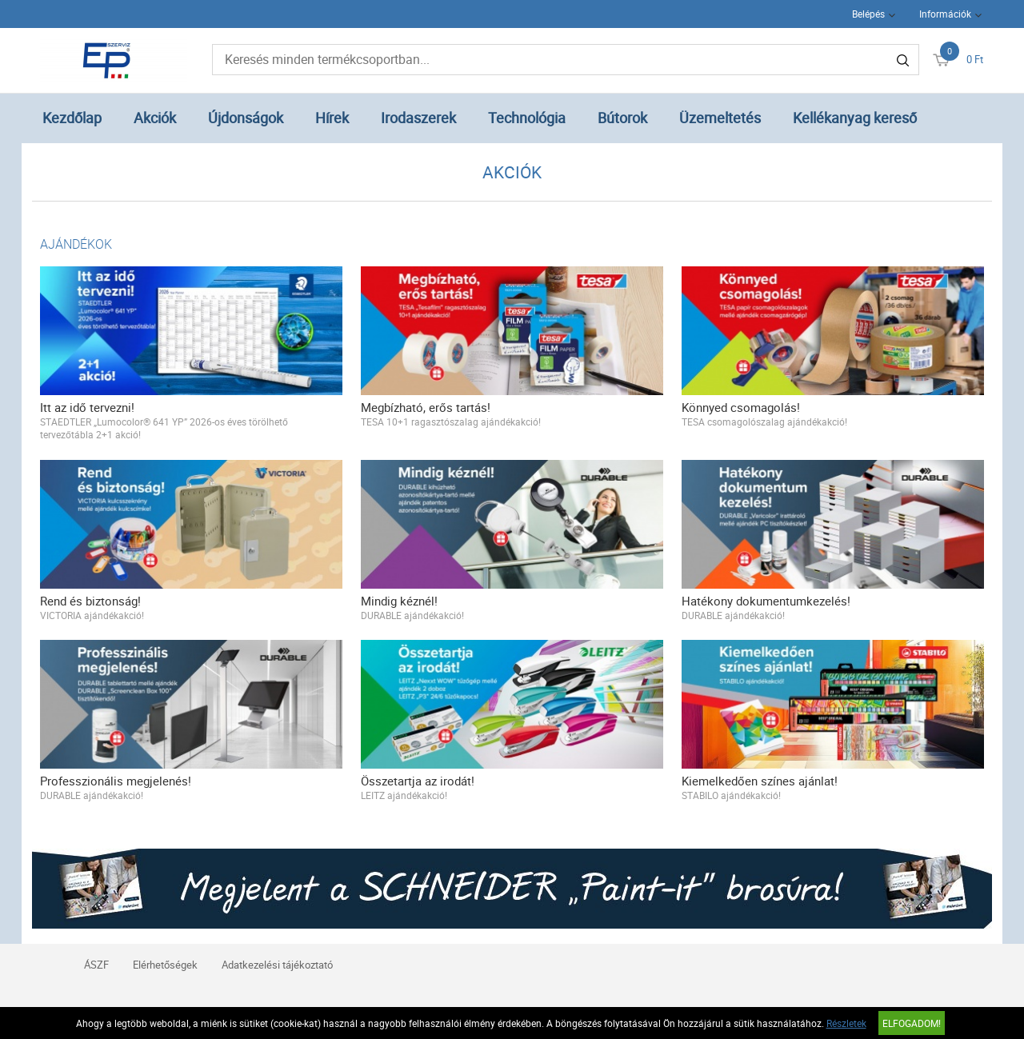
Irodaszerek (418, 117)
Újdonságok (245, 117)
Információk (945, 13)
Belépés (868, 13)
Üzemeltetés (720, 117)
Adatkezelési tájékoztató (277, 964)
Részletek (846, 1023)
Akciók (155, 117)
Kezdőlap (72, 117)
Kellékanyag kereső (855, 117)
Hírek (332, 117)
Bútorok (622, 117)
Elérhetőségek (165, 964)
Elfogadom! (911, 1023)
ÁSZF (96, 964)
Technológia (527, 117)
